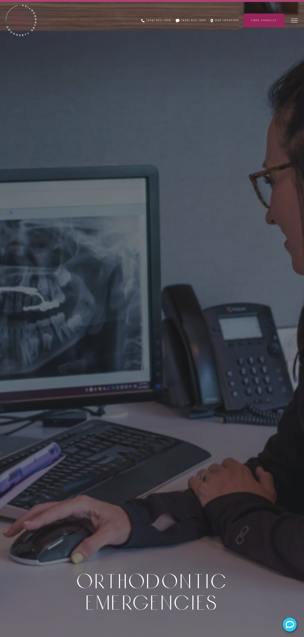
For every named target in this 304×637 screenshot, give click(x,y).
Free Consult (264, 20)
